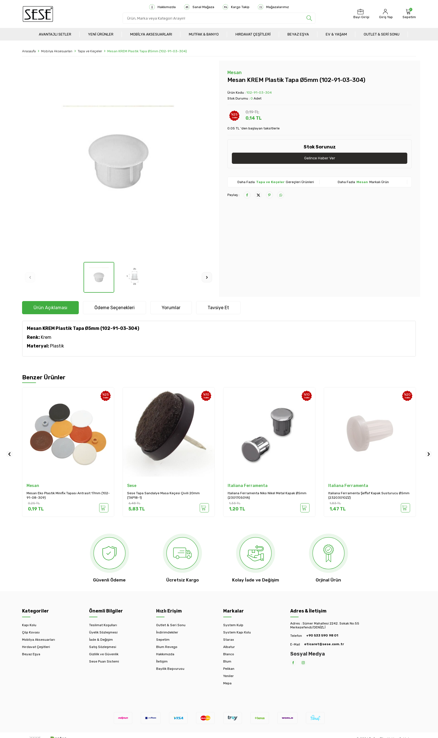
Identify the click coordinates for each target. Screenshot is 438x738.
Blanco (228, 654)
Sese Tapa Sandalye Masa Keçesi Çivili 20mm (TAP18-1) (163, 495)
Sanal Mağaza (199, 7)
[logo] (38, 14)
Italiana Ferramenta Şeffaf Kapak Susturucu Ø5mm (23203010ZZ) (369, 495)
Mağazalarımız (273, 7)
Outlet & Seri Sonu (381, 34)
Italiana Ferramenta (248, 485)
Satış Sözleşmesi (102, 647)
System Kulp (233, 625)
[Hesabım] (385, 14)
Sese (131, 485)
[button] (30, 277)
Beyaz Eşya (298, 34)
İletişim (162, 661)
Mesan (234, 72)
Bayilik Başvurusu (170, 669)
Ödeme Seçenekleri (114, 307)
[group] (118, 161)
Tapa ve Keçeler (90, 51)
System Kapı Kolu (237, 632)
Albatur (229, 647)
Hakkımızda (162, 7)
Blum (227, 661)
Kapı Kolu (29, 625)
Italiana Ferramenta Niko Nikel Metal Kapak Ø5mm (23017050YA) (267, 495)
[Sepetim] (408, 14)
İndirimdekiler (167, 632)
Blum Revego (166, 647)
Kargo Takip (236, 7)
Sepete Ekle (103, 507)
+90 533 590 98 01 (322, 635)
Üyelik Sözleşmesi (103, 632)
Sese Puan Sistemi (104, 661)
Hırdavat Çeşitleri (253, 34)
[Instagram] (303, 663)
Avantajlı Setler (55, 34)
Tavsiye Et (218, 307)
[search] (309, 18)
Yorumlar (171, 307)
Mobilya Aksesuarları (151, 34)
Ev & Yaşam (336, 34)
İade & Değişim (101, 640)
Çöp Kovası (31, 632)
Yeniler (228, 676)
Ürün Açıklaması (50, 307)
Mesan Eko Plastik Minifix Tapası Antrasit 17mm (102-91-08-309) (68, 495)
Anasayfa (29, 51)
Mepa (227, 683)
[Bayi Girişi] (360, 14)
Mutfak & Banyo (204, 34)
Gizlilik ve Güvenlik (103, 654)
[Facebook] (293, 663)
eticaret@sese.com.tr (324, 644)
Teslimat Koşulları (103, 625)
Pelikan (228, 669)
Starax (228, 640)
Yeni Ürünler (100, 34)
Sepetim (163, 640)
